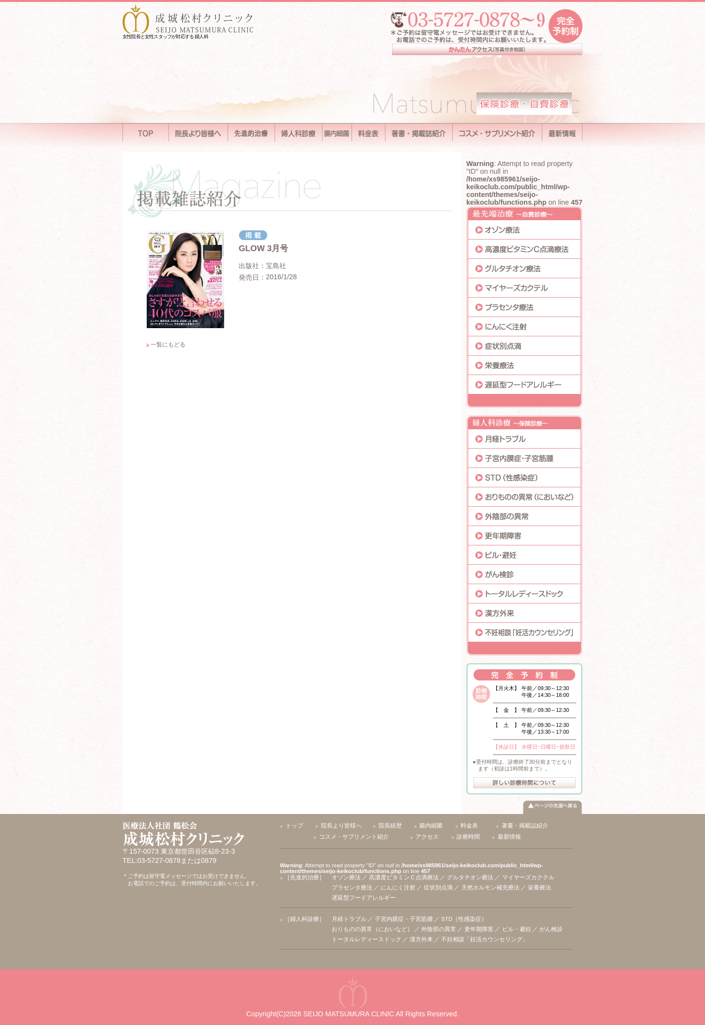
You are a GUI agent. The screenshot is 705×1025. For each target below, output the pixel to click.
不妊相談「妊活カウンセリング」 (484, 939)
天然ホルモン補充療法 (490, 887)
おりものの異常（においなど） (372, 929)
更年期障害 (478, 929)
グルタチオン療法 (470, 877)
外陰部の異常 (438, 929)
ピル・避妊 (516, 929)
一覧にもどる (168, 344)
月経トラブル (349, 919)
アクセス (427, 837)
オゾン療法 (346, 877)
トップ (294, 826)
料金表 (469, 826)
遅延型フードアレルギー (364, 898)
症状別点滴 (438, 887)
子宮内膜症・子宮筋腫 (404, 919)
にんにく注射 (398, 887)
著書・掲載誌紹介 (525, 826)
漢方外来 (421, 939)
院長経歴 (390, 826)
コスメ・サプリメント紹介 (354, 837)
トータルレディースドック (366, 939)
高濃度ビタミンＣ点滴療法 (404, 877)
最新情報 (509, 837)
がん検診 (551, 929)
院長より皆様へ (341, 826)
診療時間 (468, 837)
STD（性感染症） (464, 919)
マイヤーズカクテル (528, 877)
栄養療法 (539, 887)
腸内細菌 (431, 826)
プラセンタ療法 (352, 887)
